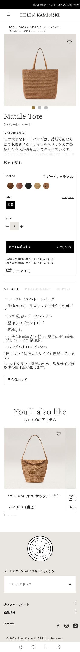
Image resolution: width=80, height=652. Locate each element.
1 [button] (33, 107)
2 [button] (39, 107)
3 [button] (46, 107)
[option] (40, 70)
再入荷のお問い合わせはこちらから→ (30, 262)
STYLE (34, 27)
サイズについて (17, 379)
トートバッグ (51, 27)
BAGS (22, 27)
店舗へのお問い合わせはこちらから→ (30, 259)
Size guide (68, 197)
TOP (12, 27)
